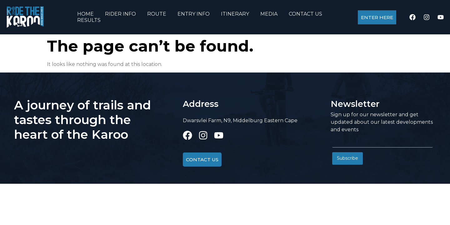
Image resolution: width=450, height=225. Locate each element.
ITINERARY (235, 14)
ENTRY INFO (194, 14)
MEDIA (269, 14)
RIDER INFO (120, 14)
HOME (85, 14)
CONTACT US (305, 14)
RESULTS (89, 20)
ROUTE (156, 14)
